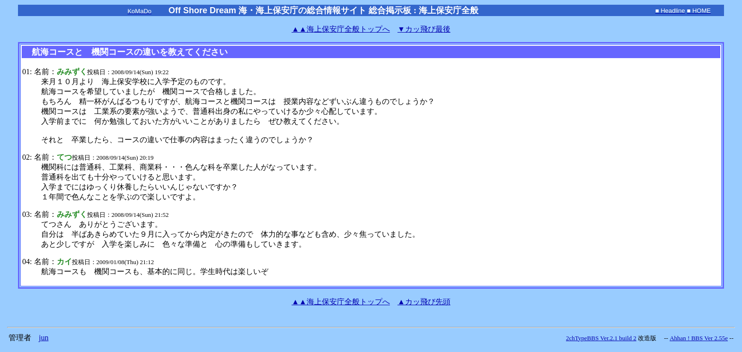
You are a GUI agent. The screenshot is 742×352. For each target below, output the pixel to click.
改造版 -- (653, 338)
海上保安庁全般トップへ (341, 29)
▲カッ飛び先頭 (424, 302)
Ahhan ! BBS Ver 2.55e (699, 338)
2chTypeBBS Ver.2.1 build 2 (601, 338)
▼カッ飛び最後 (424, 29)
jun (43, 338)
